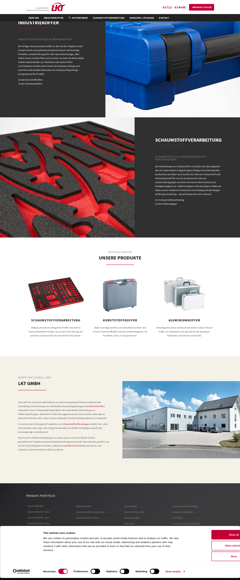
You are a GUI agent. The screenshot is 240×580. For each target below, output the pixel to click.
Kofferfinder (78, 17)
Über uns (34, 17)
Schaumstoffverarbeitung (109, 17)
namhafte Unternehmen (74, 445)
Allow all (213, 536)
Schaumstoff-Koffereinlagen (76, 424)
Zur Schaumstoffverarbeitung (169, 199)
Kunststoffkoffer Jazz (38, 517)
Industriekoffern (97, 406)
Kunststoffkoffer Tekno (39, 511)
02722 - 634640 (173, 7)
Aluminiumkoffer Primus (87, 517)
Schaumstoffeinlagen (182, 512)
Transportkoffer (132, 517)
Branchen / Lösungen (142, 17)
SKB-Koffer (129, 523)
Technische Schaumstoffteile (186, 523)
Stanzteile (177, 517)
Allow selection (212, 547)
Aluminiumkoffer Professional (90, 512)
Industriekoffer (54, 17)
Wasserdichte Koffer (134, 512)
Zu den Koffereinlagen (166, 203)
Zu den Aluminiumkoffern (30, 83)
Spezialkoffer (130, 506)
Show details (173, 573)
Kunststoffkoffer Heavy (39, 523)
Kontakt (164, 17)
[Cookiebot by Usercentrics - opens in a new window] (21, 573)
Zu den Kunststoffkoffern (30, 79)
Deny (212, 558)
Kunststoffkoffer (36, 506)
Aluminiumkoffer (84, 506)
